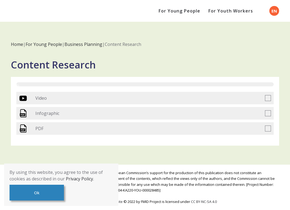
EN (274, 11)
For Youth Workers (230, 11)
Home (17, 44)
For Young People (179, 11)
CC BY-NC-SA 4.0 (204, 201)
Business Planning (83, 44)
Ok (36, 192)
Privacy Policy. (80, 179)
